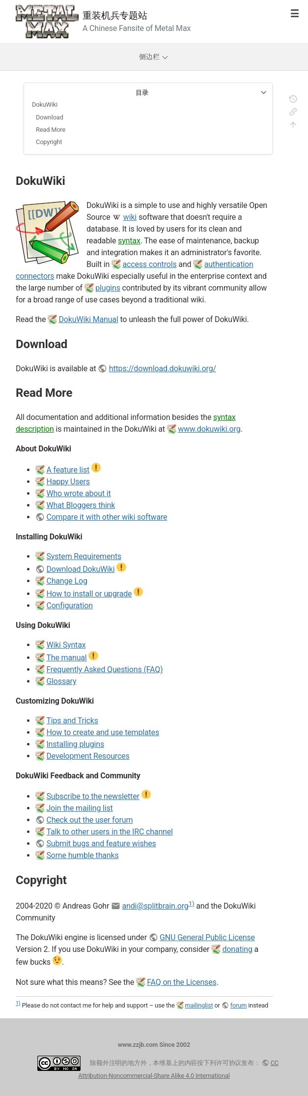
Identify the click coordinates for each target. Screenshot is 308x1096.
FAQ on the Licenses (181, 982)
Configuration (69, 605)
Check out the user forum (89, 820)
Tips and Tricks (72, 720)
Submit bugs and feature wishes (101, 843)
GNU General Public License (207, 937)
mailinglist (199, 1005)
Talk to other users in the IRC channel (109, 831)
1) (192, 903)
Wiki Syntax (65, 645)
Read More (50, 129)
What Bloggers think (80, 505)
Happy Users (68, 481)
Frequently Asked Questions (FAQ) (104, 669)
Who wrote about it (78, 493)
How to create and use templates (102, 732)
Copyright (49, 142)
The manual (66, 657)
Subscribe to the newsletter (92, 796)
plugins (107, 288)
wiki (130, 217)
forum (238, 1005)
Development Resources (87, 756)
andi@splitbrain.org (155, 906)
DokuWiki (44, 104)
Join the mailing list (79, 808)
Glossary (61, 681)
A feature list (67, 469)
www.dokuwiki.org (209, 429)
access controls (149, 264)
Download (49, 117)
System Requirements (83, 556)
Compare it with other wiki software (106, 517)
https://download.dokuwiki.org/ (162, 368)
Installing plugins (75, 744)
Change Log (66, 581)
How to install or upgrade (89, 593)
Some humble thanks (82, 855)
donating (237, 949)
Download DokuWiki (80, 569)
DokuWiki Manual (88, 319)
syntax (129, 240)
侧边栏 (154, 57)
